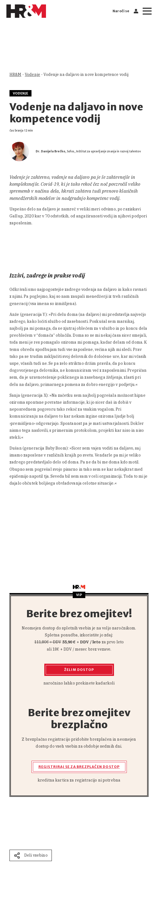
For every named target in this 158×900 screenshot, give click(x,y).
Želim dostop (79, 670)
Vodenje (32, 74)
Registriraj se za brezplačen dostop (79, 767)
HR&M (15, 74)
